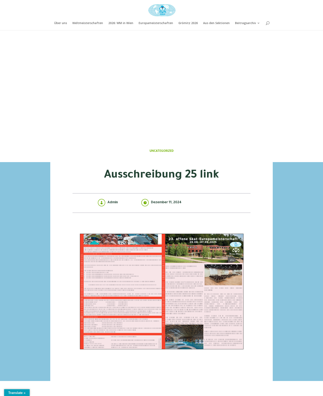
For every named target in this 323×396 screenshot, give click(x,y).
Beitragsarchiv (245, 23)
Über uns (60, 23)
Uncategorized (162, 151)
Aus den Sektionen (216, 23)
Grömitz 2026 (188, 23)
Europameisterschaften (156, 23)
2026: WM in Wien (120, 23)
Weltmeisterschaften (87, 23)
